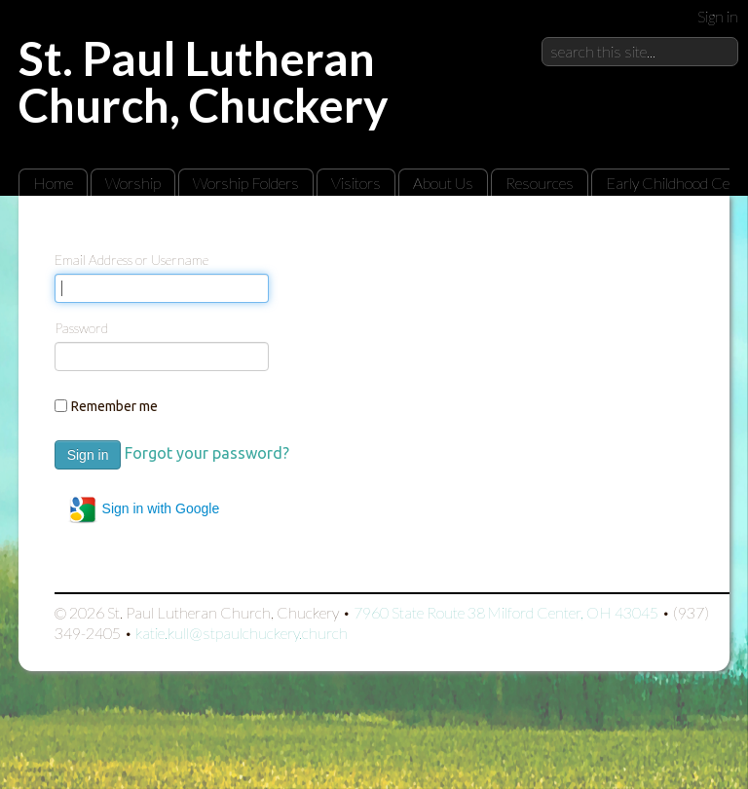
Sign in (717, 16)
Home (53, 182)
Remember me (114, 406)
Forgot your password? (207, 453)
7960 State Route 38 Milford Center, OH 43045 (506, 612)
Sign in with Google (143, 509)
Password (81, 327)
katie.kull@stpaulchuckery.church (241, 632)
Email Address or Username (131, 259)
